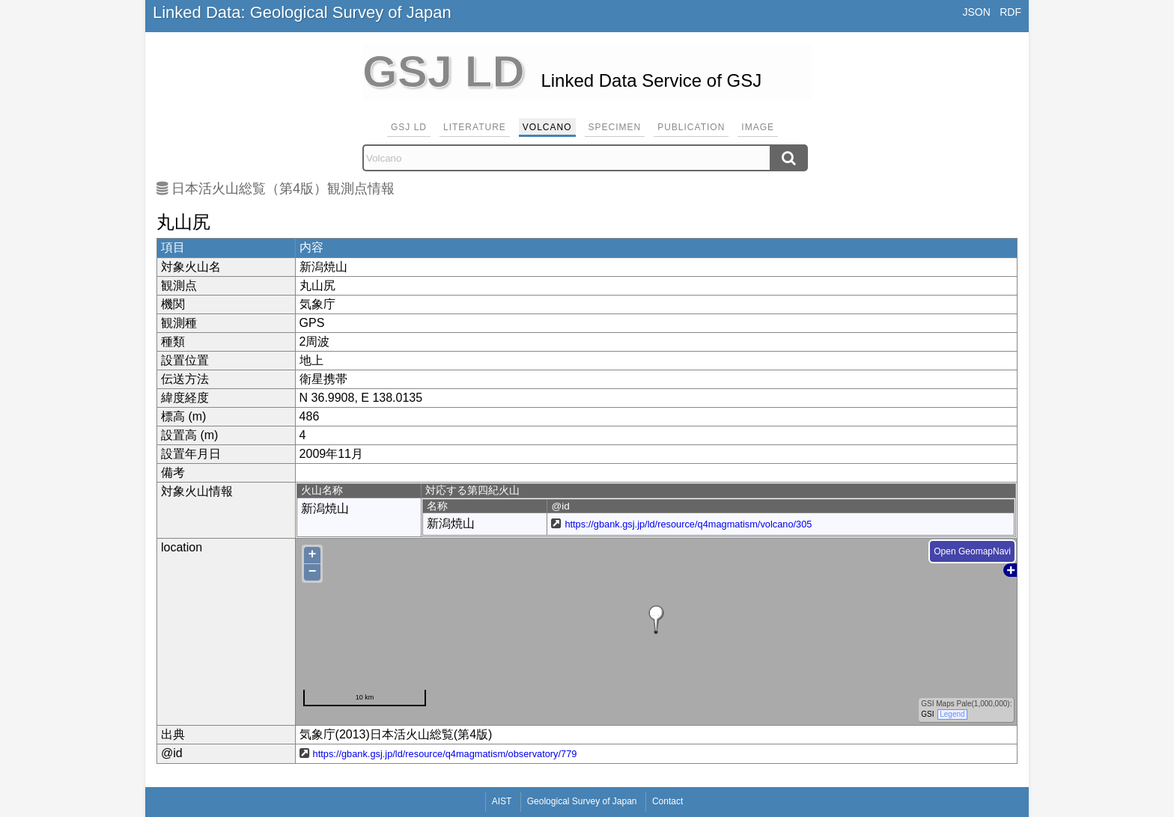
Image (757, 127)
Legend (952, 714)
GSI (927, 714)
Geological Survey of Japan (582, 801)
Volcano (547, 127)
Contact (667, 801)
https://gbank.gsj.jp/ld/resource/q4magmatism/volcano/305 (688, 524)
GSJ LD (409, 127)
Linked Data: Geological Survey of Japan (302, 12)
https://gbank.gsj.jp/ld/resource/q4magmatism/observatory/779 (445, 753)
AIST (502, 801)
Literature (474, 127)
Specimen (615, 127)
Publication (691, 127)
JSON (976, 12)
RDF (1010, 12)
